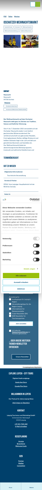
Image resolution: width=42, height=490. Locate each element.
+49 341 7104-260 (21, 424)
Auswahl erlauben (21, 282)
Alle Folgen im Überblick (21, 403)
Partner (21, 461)
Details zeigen (29, 269)
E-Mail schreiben (21, 426)
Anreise (21, 441)
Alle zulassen (21, 276)
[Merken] (17, 16)
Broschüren (21, 444)
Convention (21, 466)
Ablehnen (21, 289)
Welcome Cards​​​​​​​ (21, 446)
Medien (21, 463)
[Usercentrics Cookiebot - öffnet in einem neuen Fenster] (29, 199)
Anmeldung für (14, 297)
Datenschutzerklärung (20, 332)
